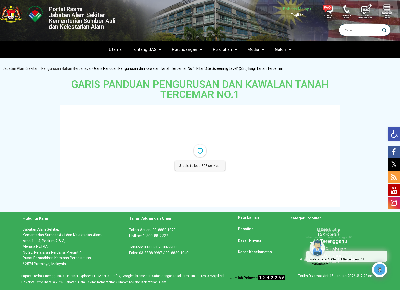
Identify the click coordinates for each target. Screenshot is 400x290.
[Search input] (362, 30)
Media (256, 49)
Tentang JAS (147, 49)
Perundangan (187, 49)
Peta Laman (248, 217)
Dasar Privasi (249, 240)
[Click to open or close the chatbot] (379, 269)
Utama (115, 49)
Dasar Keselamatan (255, 252)
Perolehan (225, 49)
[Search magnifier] (384, 30)
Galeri (283, 49)
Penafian (246, 229)
